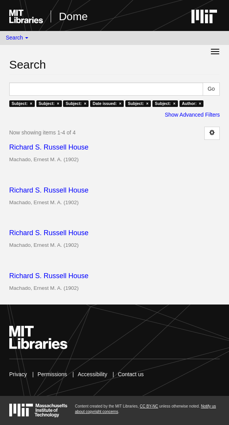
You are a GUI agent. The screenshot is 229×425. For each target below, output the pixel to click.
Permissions (52, 374)
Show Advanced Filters (192, 115)
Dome (73, 16)
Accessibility (92, 374)
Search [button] (17, 37)
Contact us (131, 374)
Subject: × (22, 103)
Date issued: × (107, 103)
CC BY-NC (149, 406)
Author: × (191, 103)
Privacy (18, 374)
